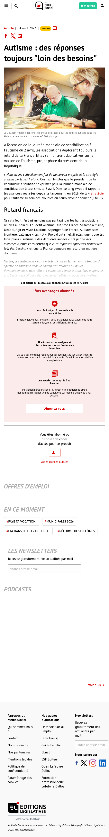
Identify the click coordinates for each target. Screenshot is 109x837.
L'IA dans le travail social (28, 531)
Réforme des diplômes (76, 531)
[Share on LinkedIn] (21, 36)
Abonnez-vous (54, 408)
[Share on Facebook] (7, 36)
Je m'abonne (88, 5)
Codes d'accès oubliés (54, 462)
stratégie (97, 193)
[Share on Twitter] (14, 36)
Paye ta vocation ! (21, 521)
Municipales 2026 (59, 521)
